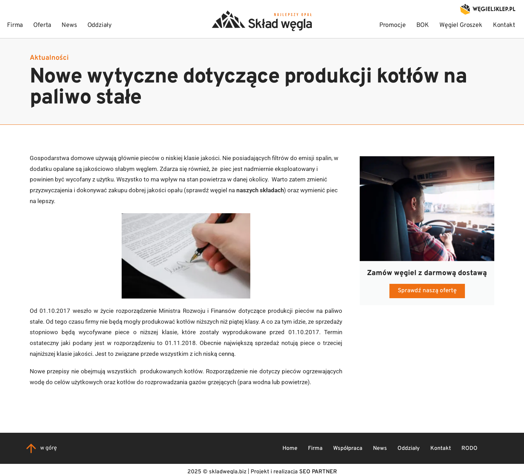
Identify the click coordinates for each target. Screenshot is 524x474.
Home (289, 448)
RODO (469, 448)
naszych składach (260, 190)
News (380, 448)
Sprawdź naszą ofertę (427, 291)
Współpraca (348, 448)
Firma (315, 448)
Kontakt (440, 448)
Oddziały (408, 448)
